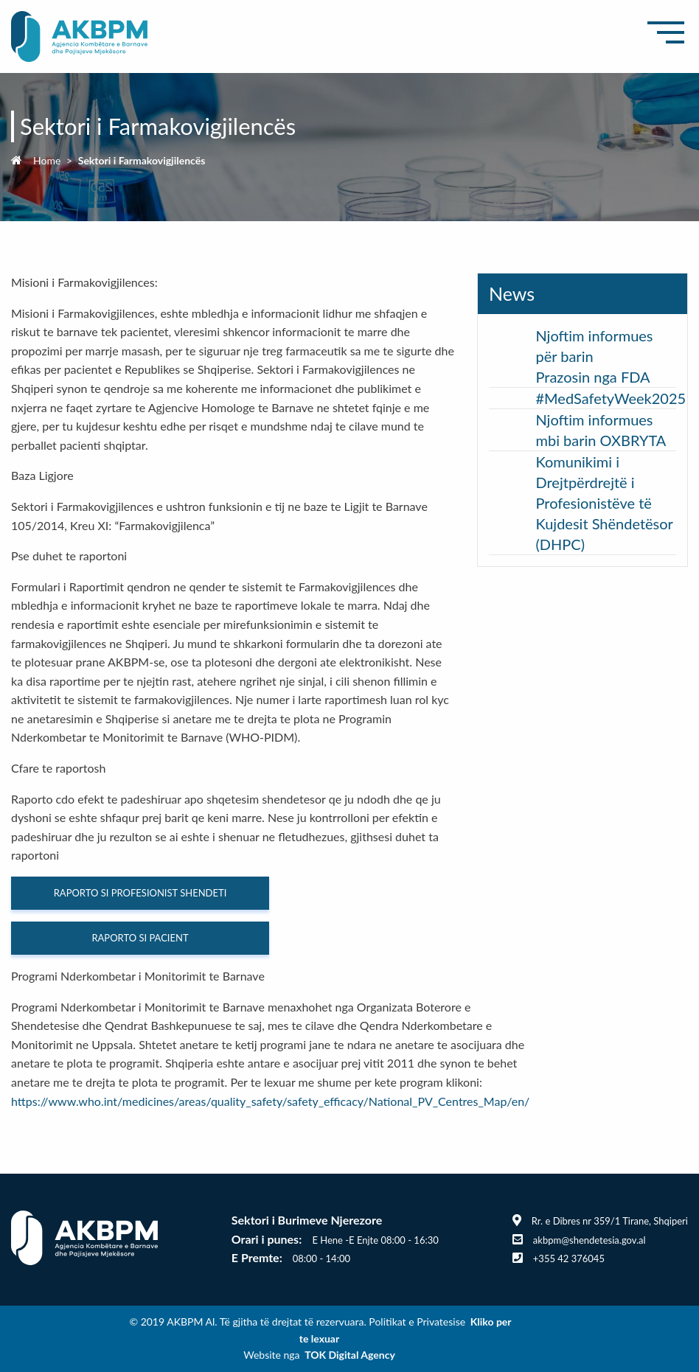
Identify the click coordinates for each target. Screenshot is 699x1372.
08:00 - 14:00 (321, 1258)
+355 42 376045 (569, 1258)
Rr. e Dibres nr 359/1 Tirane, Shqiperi (610, 1221)
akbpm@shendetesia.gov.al (589, 1240)
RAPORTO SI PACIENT (139, 938)
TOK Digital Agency (350, 1354)
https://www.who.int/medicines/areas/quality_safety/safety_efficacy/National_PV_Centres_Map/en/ (270, 1101)
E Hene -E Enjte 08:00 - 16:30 (375, 1240)
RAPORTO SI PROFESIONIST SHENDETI (140, 893)
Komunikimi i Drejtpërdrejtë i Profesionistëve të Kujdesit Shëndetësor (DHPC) (603, 503)
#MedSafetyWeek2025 (610, 398)
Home (46, 160)
